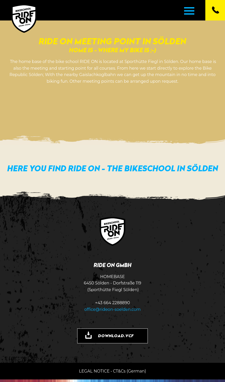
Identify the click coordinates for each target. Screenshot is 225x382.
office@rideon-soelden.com (112, 309)
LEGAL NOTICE (94, 371)
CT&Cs (119, 371)
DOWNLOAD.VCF (115, 335)
